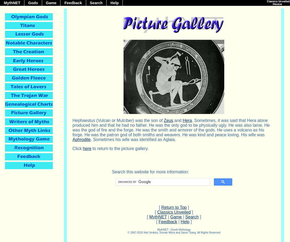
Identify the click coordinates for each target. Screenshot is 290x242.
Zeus (168, 120)
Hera (187, 120)
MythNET (12, 3)
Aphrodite (81, 139)
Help (115, 3)
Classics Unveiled (174, 212)
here (87, 148)
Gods (33, 3)
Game (51, 3)
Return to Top (174, 207)
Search (96, 3)
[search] (162, 182)
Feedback (73, 3)
